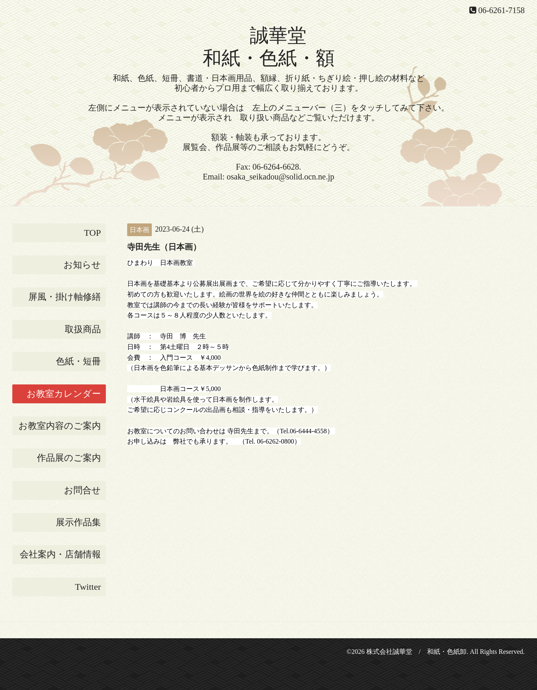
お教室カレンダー (64, 394)
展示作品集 (78, 522)
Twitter (88, 587)
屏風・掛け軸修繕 (64, 297)
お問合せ (82, 490)
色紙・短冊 (78, 361)
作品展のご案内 (69, 458)
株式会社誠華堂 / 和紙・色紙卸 (416, 651)
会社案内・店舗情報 (60, 554)
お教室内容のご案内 (59, 426)
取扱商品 (83, 329)
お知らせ (82, 265)
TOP (92, 233)
